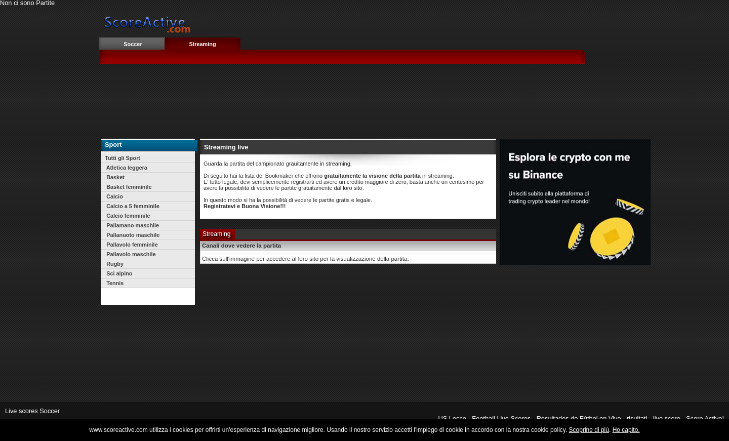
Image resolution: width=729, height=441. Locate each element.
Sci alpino (118, 273)
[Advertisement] (386, 101)
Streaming (202, 44)
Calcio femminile (127, 216)
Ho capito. (626, 429)
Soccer (133, 44)
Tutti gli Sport (122, 158)
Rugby (114, 264)
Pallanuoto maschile (132, 235)
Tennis (114, 283)
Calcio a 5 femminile (132, 206)
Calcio (114, 196)
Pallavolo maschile (130, 254)
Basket (115, 177)
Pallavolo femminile (131, 245)
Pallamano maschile (132, 225)
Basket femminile (128, 187)
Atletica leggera (126, 168)
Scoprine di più (589, 429)
